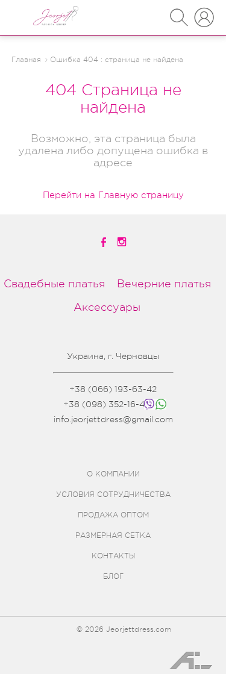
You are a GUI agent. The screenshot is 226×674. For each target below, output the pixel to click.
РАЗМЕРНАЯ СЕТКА (113, 535)
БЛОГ (113, 576)
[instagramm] (123, 242)
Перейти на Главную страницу (113, 195)
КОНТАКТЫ (113, 556)
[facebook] (104, 242)
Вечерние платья (164, 284)
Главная (26, 59)
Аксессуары (107, 307)
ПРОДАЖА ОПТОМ (113, 515)
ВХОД (204, 12)
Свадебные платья (54, 284)
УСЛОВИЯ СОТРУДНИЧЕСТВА (113, 494)
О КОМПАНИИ (113, 474)
